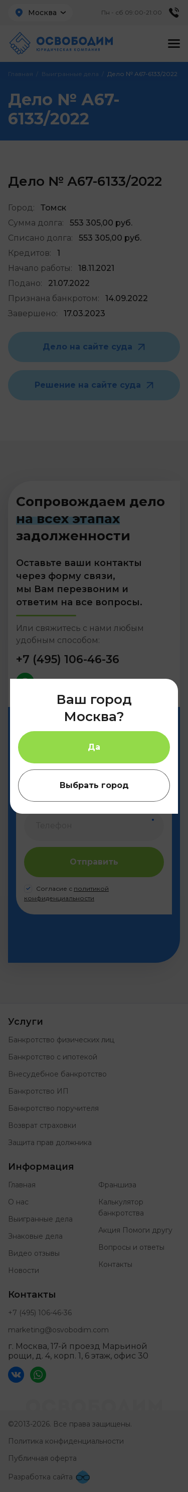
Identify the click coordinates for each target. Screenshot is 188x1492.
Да (94, 747)
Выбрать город (94, 785)
